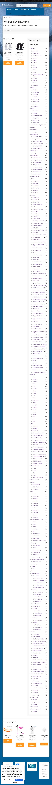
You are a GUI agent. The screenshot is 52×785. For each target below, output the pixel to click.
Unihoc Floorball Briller (38, 146)
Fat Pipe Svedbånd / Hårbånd (39, 641)
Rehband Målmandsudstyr (38, 451)
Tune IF (34, 360)
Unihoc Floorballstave (37, 169)
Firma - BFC (35, 232)
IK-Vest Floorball (36, 276)
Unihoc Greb (35, 190)
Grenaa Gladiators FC (37, 247)
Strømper (35, 80)
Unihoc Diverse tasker (39, 587)
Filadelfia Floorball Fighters (38, 230)
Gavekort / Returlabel (35, 176)
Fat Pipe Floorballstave (38, 160)
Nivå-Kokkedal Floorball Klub (39, 301)
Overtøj (34, 69)
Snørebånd (35, 512)
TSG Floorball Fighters (38, 358)
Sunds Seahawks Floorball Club (40, 344)
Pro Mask (35, 405)
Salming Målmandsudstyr (38, 456)
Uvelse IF (35, 362)
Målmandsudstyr (34, 430)
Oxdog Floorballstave (37, 164)
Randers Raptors (36, 311)
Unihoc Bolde (36, 122)
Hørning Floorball (36, 271)
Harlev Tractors (36, 257)
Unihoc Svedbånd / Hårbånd (39, 662)
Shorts (34, 72)
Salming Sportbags (38, 596)
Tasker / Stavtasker (35, 573)
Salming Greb (36, 188)
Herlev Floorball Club (37, 262)
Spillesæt (35, 78)
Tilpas (4, 779)
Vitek (34, 416)
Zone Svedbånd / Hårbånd (38, 671)
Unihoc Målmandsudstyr (38, 458)
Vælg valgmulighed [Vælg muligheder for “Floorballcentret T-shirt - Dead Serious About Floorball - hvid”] (32, 745)
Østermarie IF (36, 308)
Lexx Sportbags (37, 594)
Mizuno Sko (35, 505)
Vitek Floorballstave (37, 171)
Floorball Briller (34, 134)
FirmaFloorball (34, 129)
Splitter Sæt (35, 58)
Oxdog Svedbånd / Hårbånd (39, 645)
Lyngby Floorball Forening (38, 294)
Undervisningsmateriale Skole (39, 540)
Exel (34, 386)
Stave (34, 475)
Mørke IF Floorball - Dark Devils (40, 299)
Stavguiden (33, 9)
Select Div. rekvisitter (37, 650)
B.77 (34, 206)
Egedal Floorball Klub (37, 225)
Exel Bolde (35, 113)
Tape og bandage (36, 557)
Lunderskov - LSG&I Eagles (39, 292)
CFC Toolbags (37, 624)
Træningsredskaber (35, 702)
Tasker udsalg (36, 695)
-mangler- (35, 132)
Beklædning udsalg (37, 676)
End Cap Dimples (36, 636)
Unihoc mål (35, 428)
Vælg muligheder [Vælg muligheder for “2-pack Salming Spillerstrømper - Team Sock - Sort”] (19, 63)
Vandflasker (35, 666)
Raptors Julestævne (37, 564)
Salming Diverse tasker (39, 582)
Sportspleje (33, 543)
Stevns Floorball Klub (37, 341)
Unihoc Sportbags (38, 599)
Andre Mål (35, 426)
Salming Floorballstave (38, 167)
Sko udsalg (35, 692)
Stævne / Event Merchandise (37, 559)
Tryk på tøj (44, 776)
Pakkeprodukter (36, 536)
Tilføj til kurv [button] (44, 744)
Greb (32, 178)
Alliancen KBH (36, 202)
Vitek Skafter (35, 489)
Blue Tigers (35, 211)
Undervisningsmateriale (38, 477)
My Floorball (35, 400)
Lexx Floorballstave (37, 162)
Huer (34, 65)
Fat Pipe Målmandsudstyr (38, 440)
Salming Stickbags (38, 613)
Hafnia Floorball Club (37, 255)
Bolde (32, 108)
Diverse (34, 526)
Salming (34, 409)
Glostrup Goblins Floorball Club (39, 241)
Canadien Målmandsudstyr (38, 435)
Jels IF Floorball (36, 280)
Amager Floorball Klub (37, 204)
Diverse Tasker (36, 575)
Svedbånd (35, 655)
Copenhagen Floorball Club (39, 220)
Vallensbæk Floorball (37, 365)
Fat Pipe (35, 388)
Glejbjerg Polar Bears (37, 239)
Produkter (9, 9)
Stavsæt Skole (36, 538)
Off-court (35, 67)
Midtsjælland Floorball (37, 297)
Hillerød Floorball (36, 266)
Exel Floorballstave (37, 157)
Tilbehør (34, 60)
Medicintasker (36, 554)
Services (44, 771)
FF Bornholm (35, 227)
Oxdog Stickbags (38, 610)
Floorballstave (34, 155)
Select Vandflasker (37, 652)
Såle (34, 507)
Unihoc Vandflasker (37, 664)
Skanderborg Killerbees (38, 328)
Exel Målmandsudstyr (37, 437)
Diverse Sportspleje (37, 550)
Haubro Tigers (36, 259)
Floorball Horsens (36, 237)
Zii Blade (35, 103)
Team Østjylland (36, 353)
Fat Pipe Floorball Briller (38, 139)
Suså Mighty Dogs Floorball (39, 346)
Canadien (35, 381)
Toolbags (35, 622)
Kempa (34, 393)
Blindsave (35, 379)
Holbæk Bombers (36, 269)
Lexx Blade (35, 94)
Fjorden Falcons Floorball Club (39, 234)
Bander (32, 48)
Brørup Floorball (36, 218)
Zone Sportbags (37, 601)
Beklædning (33, 62)
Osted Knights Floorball (38, 306)
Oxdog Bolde (36, 117)
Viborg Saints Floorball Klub (39, 372)
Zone (34, 421)
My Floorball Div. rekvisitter (38, 643)
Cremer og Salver (36, 545)
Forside (6, 17)
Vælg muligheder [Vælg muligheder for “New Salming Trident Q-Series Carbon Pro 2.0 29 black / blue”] (20, 745)
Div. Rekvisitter (36, 634)
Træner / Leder (34, 697)
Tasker (32, 571)
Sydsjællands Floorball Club (39, 348)
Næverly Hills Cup (37, 561)
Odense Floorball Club (37, 304)
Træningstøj (35, 85)
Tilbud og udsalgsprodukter (37, 673)
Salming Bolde (36, 120)
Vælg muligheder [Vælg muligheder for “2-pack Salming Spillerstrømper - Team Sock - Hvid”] (8, 63)
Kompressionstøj (36, 552)
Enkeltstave (35, 528)
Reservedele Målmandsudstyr (39, 454)
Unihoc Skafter (36, 486)
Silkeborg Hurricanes (37, 324)
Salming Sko (35, 510)
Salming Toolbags (38, 627)
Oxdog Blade (36, 96)
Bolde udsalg (36, 681)
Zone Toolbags (37, 629)
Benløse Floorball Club (38, 209)
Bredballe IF (35, 216)
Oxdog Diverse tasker (39, 580)
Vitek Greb (35, 192)
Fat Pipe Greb (36, 181)
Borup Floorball (36, 213)
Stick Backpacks (36, 603)
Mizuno (34, 398)
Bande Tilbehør (36, 53)
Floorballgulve (34, 150)
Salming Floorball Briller (38, 143)
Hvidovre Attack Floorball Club (39, 273)
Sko (32, 491)
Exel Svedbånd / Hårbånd (38, 638)
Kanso (34, 391)
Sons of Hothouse (37, 334)
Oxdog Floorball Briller (37, 141)
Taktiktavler (35, 657)
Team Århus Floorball (37, 351)
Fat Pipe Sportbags (38, 592)
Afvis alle (11, 779)
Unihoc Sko (35, 517)
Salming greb (36, 185)
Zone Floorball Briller (37, 148)
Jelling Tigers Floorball (37, 278)
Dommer (33, 127)
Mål (32, 423)
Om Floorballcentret (25, 9)
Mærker (33, 374)
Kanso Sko (35, 500)
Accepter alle (19, 779)
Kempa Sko (35, 503)
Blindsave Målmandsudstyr (38, 433)
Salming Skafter (36, 484)
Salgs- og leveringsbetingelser (45, 765)
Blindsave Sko (36, 496)
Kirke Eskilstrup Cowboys (38, 287)
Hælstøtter (35, 498)
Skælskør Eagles (36, 326)
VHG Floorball (36, 370)
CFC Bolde (35, 110)
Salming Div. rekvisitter (38, 648)
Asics (34, 377)
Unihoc (34, 414)
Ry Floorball (35, 321)
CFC (34, 384)
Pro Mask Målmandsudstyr (38, 447)
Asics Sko (35, 493)
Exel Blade (35, 89)
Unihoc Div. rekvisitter (37, 659)
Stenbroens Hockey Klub (38, 339)
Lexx (34, 395)
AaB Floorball (36, 197)
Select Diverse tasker (39, 585)
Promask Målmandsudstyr (38, 449)
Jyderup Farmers (36, 283)
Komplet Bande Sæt (37, 55)
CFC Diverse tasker (38, 578)
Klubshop (16, 9)
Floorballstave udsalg (37, 683)
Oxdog (34, 402)
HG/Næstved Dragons (37, 264)
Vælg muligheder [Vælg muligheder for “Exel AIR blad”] (7, 741)
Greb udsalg (35, 685)
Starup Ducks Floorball (38, 337)
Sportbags (35, 589)
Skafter (32, 482)
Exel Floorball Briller (37, 136)
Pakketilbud (35, 690)
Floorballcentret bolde (37, 115)
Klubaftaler (44, 773)
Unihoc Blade (36, 101)
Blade (32, 87)
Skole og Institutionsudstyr (37, 519)
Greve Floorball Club (37, 250)
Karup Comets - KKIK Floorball (39, 285)
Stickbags (35, 608)
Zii (33, 419)
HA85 (34, 252)
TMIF (34, 355)
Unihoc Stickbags (38, 620)
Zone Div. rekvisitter (37, 669)
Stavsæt (33, 566)
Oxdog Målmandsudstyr (38, 444)
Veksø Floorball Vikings (38, 367)
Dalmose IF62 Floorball (38, 223)
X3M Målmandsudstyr (37, 461)
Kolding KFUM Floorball (38, 290)
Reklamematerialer (35, 479)
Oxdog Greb (35, 183)
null (33, 568)
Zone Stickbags (37, 615)
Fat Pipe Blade (36, 92)
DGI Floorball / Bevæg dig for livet (38, 125)
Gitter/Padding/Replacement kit (39, 442)
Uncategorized (34, 706)
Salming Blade (36, 99)
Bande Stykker (36, 51)
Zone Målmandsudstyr (37, 463)
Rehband (35, 407)
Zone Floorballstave (37, 174)
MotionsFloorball (34, 465)
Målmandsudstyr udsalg (38, 688)
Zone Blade (35, 106)
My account (9, 13)
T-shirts (34, 82)
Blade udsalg (36, 678)
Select (34, 412)
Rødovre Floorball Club (38, 313)
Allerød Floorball (36, 199)
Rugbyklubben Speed (37, 315)
